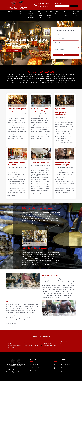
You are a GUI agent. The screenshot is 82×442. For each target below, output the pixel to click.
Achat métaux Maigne (49, 345)
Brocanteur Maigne (31, 342)
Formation (33, 370)
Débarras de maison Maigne (66, 342)
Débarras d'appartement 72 (76, 13)
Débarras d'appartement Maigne (15, 342)
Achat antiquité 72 (57, 13)
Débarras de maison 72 (40, 14)
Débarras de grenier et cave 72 (49, 15)
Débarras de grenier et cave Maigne (14, 346)
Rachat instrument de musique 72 (31, 15)
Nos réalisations (14, 50)
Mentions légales (11, 372)
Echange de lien (35, 367)
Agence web (34, 364)
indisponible (59, 364)
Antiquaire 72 (11, 12)
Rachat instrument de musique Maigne (49, 342)
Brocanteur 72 (21, 12)
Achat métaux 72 (66, 13)
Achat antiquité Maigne (32, 345)
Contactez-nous (22, 372)
